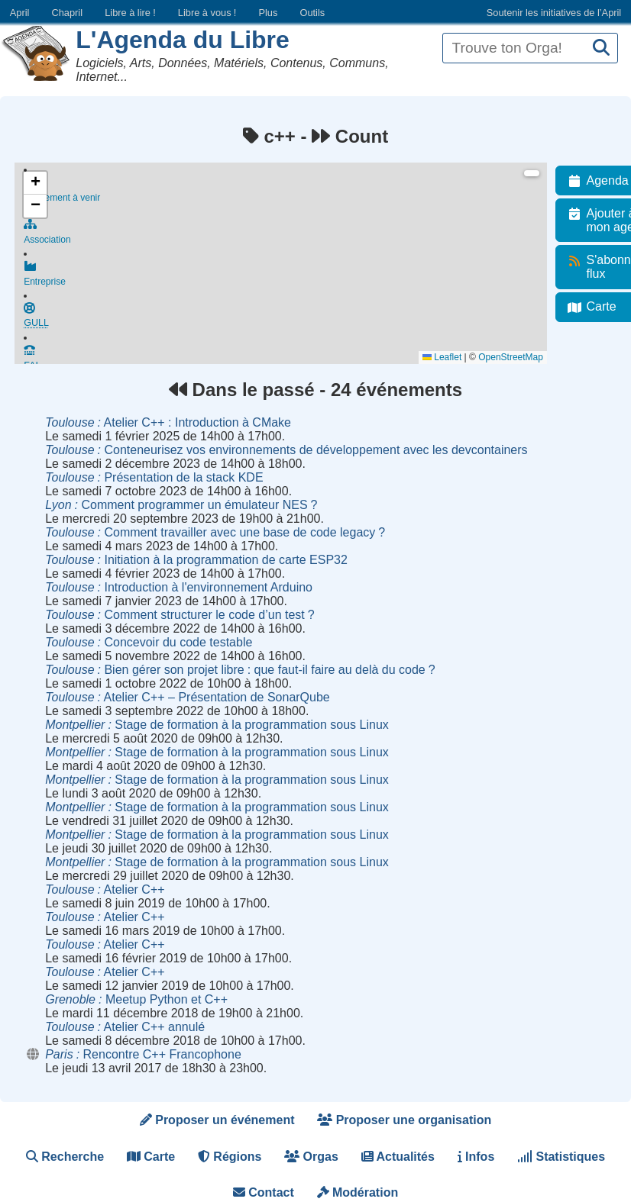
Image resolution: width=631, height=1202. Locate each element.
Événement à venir (289, 190)
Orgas (311, 1156)
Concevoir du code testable (148, 642)
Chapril (67, 12)
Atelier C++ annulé (125, 1026)
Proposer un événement (217, 1119)
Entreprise (289, 280)
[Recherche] (601, 48)
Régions (230, 1156)
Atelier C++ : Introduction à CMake (168, 422)
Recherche (65, 1156)
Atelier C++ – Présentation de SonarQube (187, 697)
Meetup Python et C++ (136, 999)
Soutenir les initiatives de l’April (554, 12)
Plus (267, 12)
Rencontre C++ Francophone (143, 1054)
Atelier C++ (104, 889)
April (20, 12)
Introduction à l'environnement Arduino (178, 587)
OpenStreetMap (519, 357)
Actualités (398, 1156)
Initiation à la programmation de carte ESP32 (196, 559)
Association (289, 235)
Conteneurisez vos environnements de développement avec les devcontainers (286, 449)
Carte (151, 1156)
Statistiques (561, 1156)
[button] (35, 183)
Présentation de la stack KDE (154, 477)
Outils (312, 12)
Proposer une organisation (404, 1119)
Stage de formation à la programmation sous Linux (217, 724)
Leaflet (450, 357)
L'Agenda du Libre (183, 39)
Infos (476, 1156)
